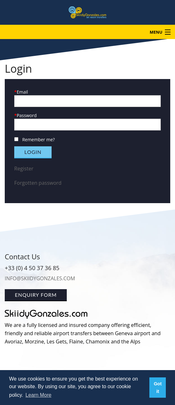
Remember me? (38, 139)
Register (23, 168)
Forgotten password (37, 182)
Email (22, 92)
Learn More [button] (39, 395)
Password (27, 115)
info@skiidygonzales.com (40, 278)
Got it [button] (158, 387)
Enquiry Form (36, 295)
